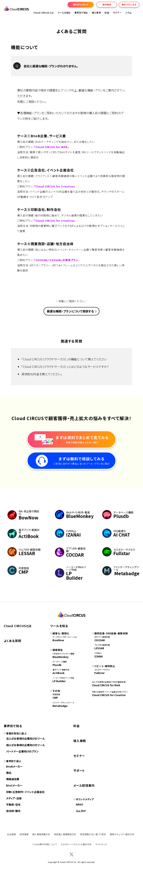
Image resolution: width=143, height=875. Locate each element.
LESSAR (99, 648)
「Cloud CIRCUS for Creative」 (54, 186)
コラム (128, 12)
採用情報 (24, 834)
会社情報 (11, 834)
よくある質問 (12, 640)
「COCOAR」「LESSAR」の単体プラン (56, 260)
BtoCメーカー (14, 785)
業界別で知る (81, 12)
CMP (55, 697)
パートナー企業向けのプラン (22, 751)
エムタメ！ (81, 811)
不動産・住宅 (13, 804)
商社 (8, 773)
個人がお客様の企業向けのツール (25, 745)
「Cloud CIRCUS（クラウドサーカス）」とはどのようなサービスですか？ (65, 366)
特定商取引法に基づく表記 (93, 834)
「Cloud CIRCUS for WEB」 (51, 147)
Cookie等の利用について (44, 844)
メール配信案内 (84, 785)
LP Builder (59, 681)
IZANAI (98, 656)
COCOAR (99, 640)
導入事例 (96, 12)
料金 (107, 12)
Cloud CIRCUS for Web (106, 685)
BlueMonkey (61, 657)
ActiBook (58, 673)
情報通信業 (12, 779)
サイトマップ (101, 844)
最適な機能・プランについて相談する (70, 311)
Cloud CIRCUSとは (44, 12)
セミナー (79, 755)
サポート (79, 770)
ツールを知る (64, 12)
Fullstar (99, 673)
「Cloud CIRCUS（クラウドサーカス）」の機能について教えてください (64, 359)
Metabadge (60, 706)
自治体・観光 (13, 811)
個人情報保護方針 (41, 834)
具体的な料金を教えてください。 (41, 374)
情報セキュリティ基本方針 (122, 834)
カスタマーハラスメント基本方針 (76, 844)
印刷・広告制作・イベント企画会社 (25, 792)
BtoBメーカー (14, 766)
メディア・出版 (14, 798)
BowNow (58, 640)
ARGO (79, 804)
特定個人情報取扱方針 (65, 834)
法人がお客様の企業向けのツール (25, 738)
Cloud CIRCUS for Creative (109, 695)
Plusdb (57, 665)
